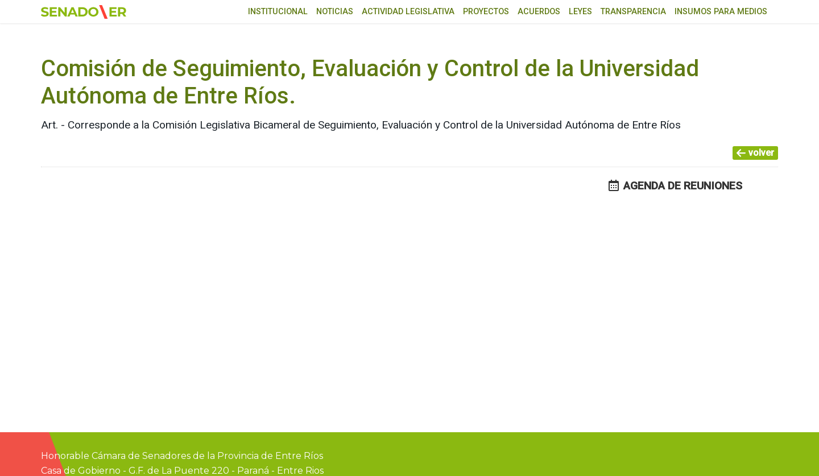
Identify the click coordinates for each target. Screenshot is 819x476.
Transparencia (633, 11)
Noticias (334, 11)
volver (755, 152)
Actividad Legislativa (408, 11)
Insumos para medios (721, 11)
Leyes (580, 11)
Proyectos (486, 11)
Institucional (278, 11)
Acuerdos (539, 11)
